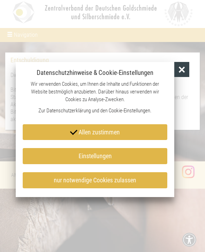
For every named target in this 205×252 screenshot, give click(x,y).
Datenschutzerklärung (68, 110)
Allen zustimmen (95, 131)
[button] (181, 69)
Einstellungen (95, 156)
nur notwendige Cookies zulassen (95, 180)
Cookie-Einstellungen (129, 110)
